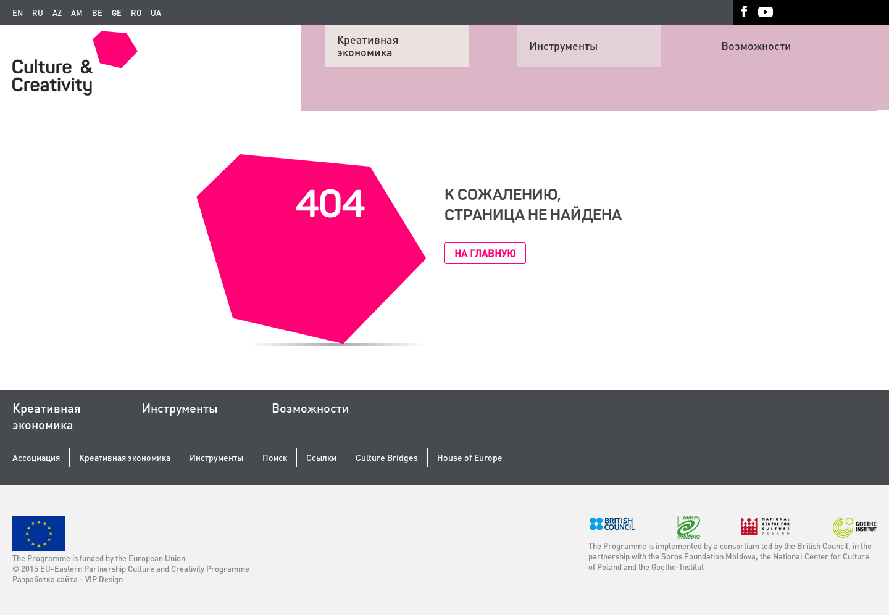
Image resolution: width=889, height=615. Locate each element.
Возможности (756, 45)
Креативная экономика (368, 45)
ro (136, 13)
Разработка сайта (45, 579)
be (97, 13)
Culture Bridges (387, 457)
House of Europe (470, 457)
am (77, 13)
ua (156, 13)
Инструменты (563, 45)
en (17, 13)
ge (117, 13)
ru (37, 13)
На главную (485, 253)
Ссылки (321, 457)
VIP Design (104, 579)
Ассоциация (36, 457)
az (57, 13)
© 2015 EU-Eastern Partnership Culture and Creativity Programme (130, 568)
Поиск (274, 457)
